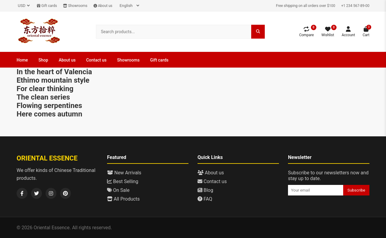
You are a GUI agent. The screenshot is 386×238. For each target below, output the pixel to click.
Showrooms (75, 6)
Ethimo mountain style (53, 80)
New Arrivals (124, 173)
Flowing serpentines (49, 105)
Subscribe (356, 190)
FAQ (205, 199)
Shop (43, 60)
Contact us (96, 60)
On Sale (118, 190)
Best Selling (122, 181)
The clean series (43, 97)
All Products (123, 199)
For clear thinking (45, 88)
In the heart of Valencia (54, 72)
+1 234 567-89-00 (355, 6)
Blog (205, 190)
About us (102, 6)
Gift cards (47, 6)
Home (22, 60)
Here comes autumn (49, 114)
